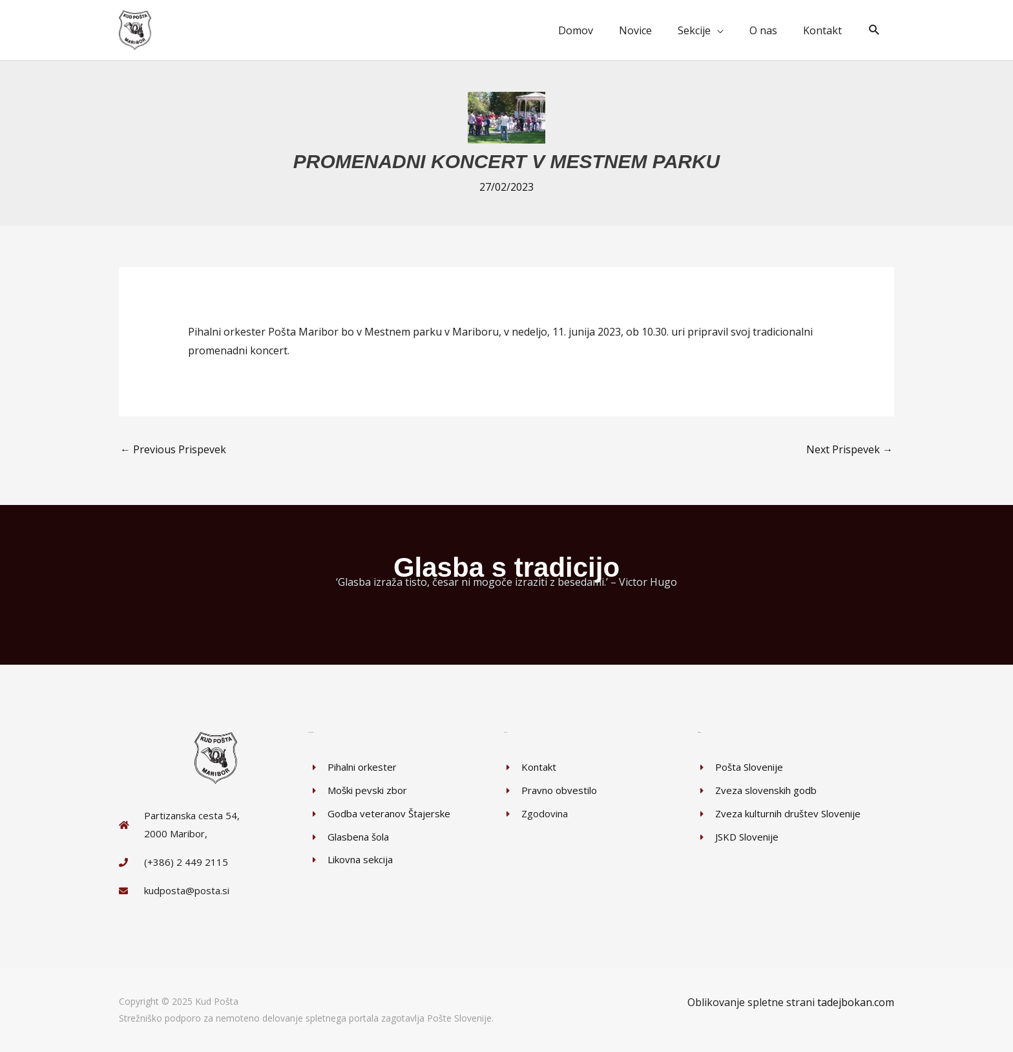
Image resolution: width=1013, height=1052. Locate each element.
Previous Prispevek (173, 449)
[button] (874, 30)
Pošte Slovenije (459, 1017)
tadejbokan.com (855, 1001)
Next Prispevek (849, 449)
